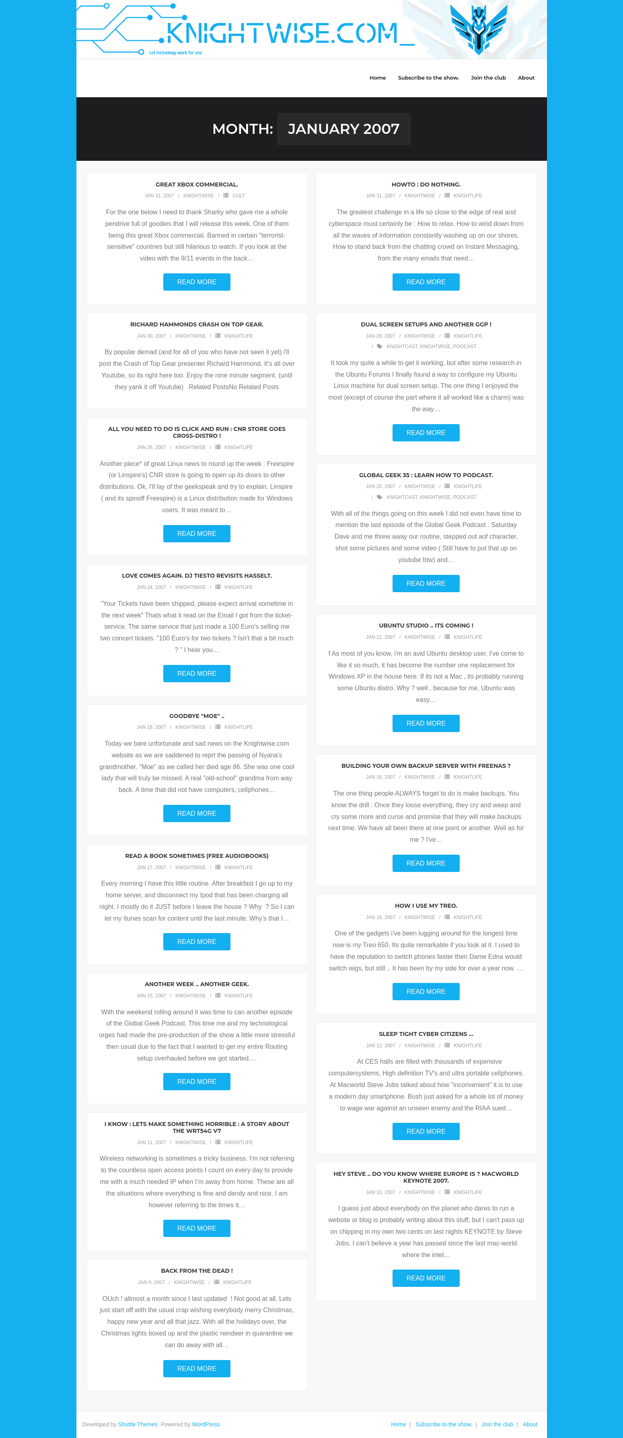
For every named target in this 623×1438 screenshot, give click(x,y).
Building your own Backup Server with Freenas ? (426, 765)
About (530, 1425)
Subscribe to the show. (443, 1425)
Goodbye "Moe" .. (196, 716)
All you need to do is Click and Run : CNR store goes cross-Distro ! (197, 433)
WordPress (206, 1425)
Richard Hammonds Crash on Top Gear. (196, 324)
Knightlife (468, 196)
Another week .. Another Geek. (197, 984)
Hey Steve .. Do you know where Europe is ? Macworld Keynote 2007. (425, 1178)
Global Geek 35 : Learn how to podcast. (426, 475)
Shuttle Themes (138, 1425)
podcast (465, 347)
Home (398, 1425)
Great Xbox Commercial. (197, 184)
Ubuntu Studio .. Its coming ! (426, 626)
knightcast (402, 347)
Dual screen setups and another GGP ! (426, 324)
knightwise (198, 196)
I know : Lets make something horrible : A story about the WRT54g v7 (197, 1128)
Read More (196, 282)
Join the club (498, 1425)
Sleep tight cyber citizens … (426, 1034)
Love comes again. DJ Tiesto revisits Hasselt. (197, 576)
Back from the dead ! (197, 1271)
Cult (238, 196)
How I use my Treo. (426, 905)
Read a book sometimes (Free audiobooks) (197, 856)
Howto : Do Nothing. (426, 184)
